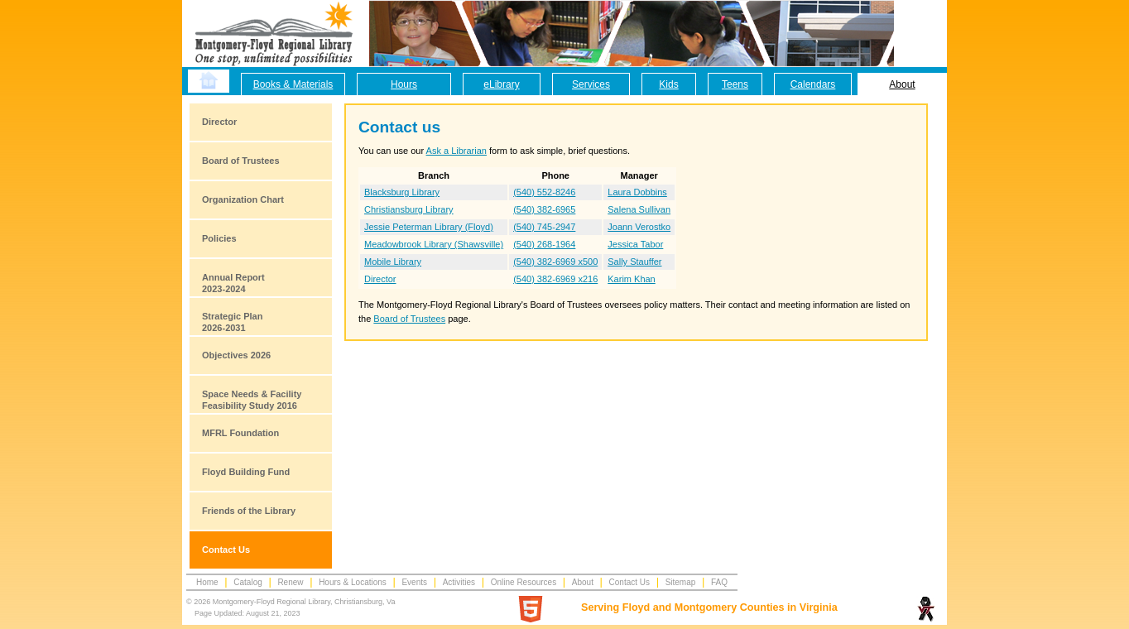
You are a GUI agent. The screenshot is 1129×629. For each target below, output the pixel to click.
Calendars (813, 84)
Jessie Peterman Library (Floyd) (428, 227)
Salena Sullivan (639, 209)
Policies (219, 238)
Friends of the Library (248, 511)
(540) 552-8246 (544, 192)
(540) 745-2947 (544, 227)
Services (591, 84)
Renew (290, 582)
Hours (404, 84)
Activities (459, 582)
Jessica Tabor (635, 244)
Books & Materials (293, 84)
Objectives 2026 (236, 355)
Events (414, 582)
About (902, 84)
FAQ (719, 582)
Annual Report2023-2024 (233, 283)
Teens (735, 84)
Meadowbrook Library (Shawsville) (433, 244)
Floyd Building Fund (246, 472)
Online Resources (523, 582)
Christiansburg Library (409, 209)
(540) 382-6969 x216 (555, 279)
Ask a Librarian (456, 151)
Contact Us (226, 550)
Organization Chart (243, 199)
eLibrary (501, 84)
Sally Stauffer (634, 261)
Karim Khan (631, 279)
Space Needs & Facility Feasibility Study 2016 (251, 400)
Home (207, 582)
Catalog (247, 582)
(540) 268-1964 (544, 244)
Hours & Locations (353, 582)
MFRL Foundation (240, 433)
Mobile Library (392, 261)
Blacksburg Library (402, 192)
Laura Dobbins (637, 192)
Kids (668, 84)
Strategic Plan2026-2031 (232, 322)
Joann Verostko (639, 227)
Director (219, 122)
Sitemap (680, 582)
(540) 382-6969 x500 (555, 261)
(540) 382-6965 (544, 209)
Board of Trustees (241, 161)
